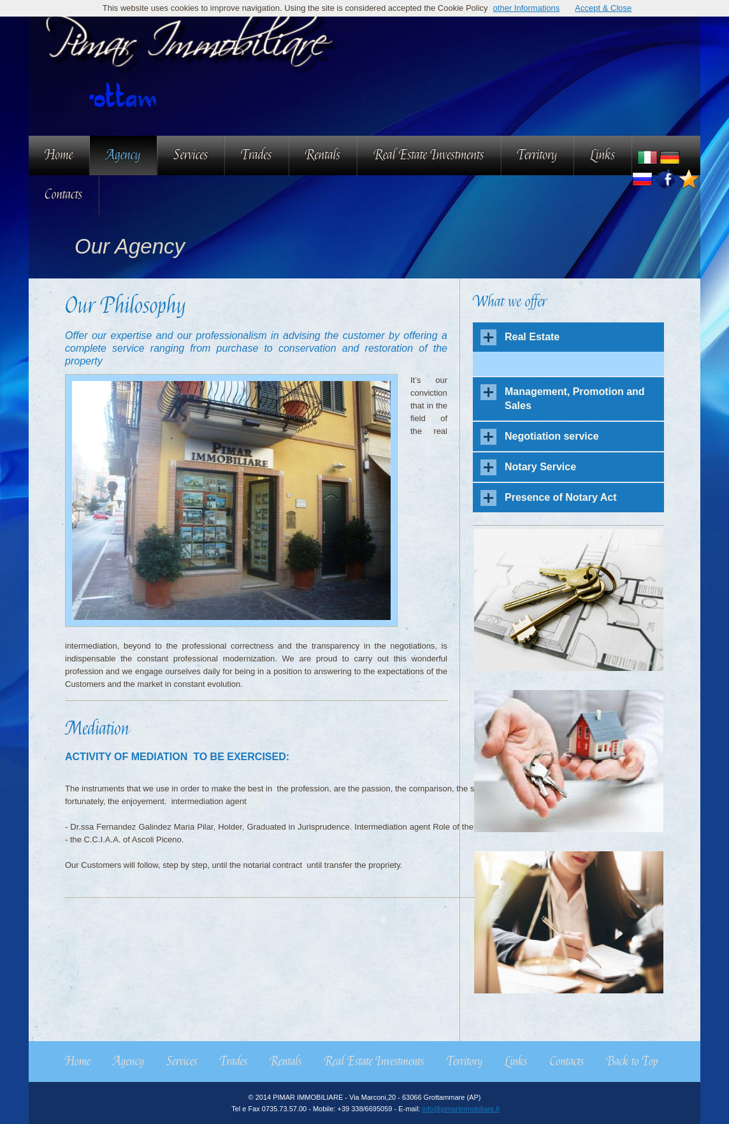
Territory (537, 155)
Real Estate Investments (428, 155)
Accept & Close (603, 8)
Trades (256, 155)
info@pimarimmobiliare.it (460, 1109)
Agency (123, 155)
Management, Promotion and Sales (575, 398)
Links (602, 155)
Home (59, 155)
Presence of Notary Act (560, 497)
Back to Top (632, 1061)
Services (191, 155)
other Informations (526, 8)
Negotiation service (552, 436)
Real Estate (532, 336)
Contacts (63, 194)
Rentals (322, 155)
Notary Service (540, 466)
